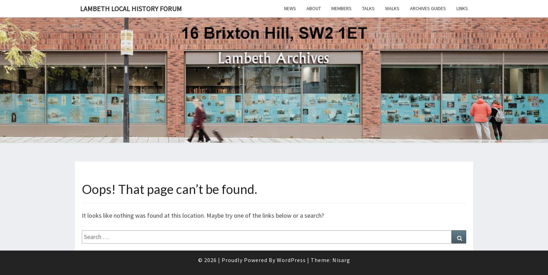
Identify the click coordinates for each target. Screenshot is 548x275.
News (290, 8)
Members (341, 8)
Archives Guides (428, 8)
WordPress (291, 259)
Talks (368, 8)
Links (462, 8)
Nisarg (341, 259)
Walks (392, 8)
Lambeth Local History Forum (131, 8)
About (314, 8)
